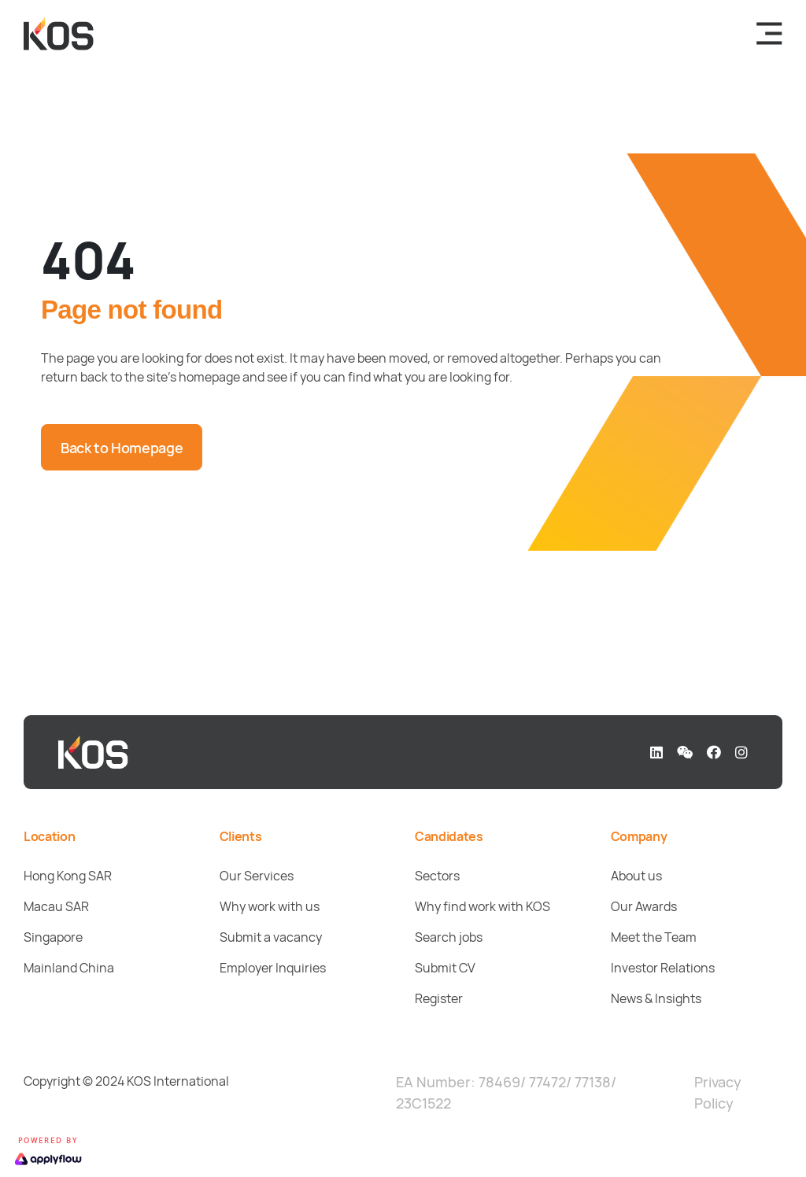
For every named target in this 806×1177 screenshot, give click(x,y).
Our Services (257, 875)
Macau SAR (56, 906)
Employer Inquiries (273, 967)
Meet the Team (654, 937)
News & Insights (656, 998)
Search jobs (448, 937)
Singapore (53, 937)
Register (439, 998)
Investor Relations (663, 967)
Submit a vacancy (271, 937)
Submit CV (445, 967)
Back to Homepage (122, 447)
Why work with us (270, 906)
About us (636, 875)
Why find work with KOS (482, 906)
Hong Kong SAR (68, 875)
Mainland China (69, 967)
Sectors (437, 875)
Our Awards (644, 906)
